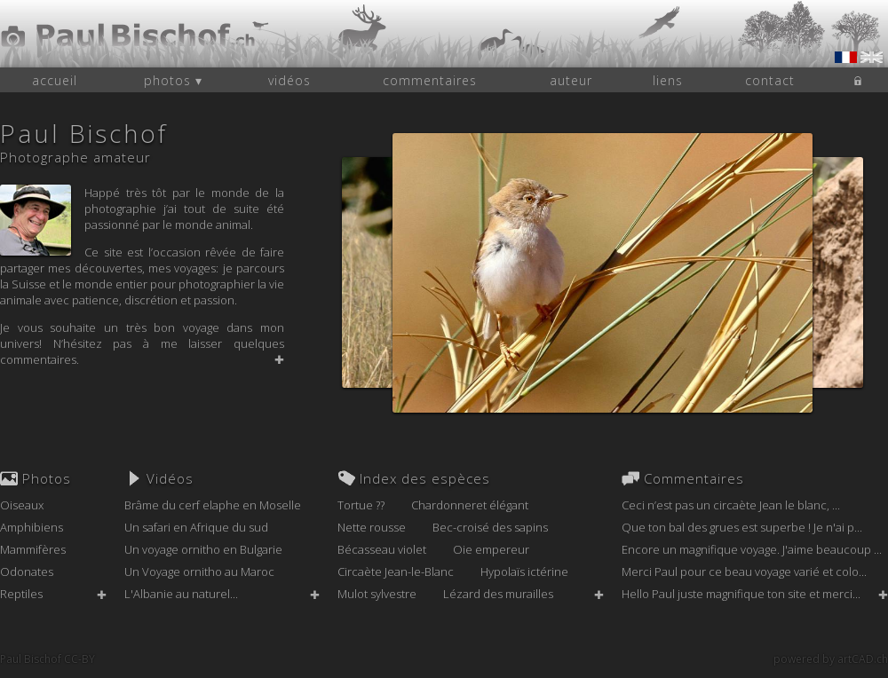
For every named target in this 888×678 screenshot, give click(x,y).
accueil (54, 80)
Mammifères (33, 549)
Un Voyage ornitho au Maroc (199, 571)
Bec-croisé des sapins (490, 527)
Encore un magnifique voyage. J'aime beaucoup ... (752, 549)
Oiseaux (22, 505)
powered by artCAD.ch (830, 658)
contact (770, 80)
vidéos (289, 80)
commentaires (430, 80)
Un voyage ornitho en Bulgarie (203, 549)
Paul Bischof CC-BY (47, 658)
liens (668, 80)
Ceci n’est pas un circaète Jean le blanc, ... (731, 505)
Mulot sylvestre (376, 594)
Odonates (26, 571)
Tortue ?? (361, 505)
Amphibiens (31, 527)
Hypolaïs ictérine (524, 571)
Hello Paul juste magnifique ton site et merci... (741, 594)
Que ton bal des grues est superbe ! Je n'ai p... (742, 527)
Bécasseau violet (381, 549)
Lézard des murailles (498, 594)
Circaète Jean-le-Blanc (395, 571)
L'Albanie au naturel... (181, 594)
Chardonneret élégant (469, 505)
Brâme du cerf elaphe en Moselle (212, 505)
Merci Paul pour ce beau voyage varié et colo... (744, 571)
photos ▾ (173, 80)
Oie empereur (491, 549)
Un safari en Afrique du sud (196, 527)
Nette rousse (371, 527)
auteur (571, 80)
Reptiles (21, 594)
